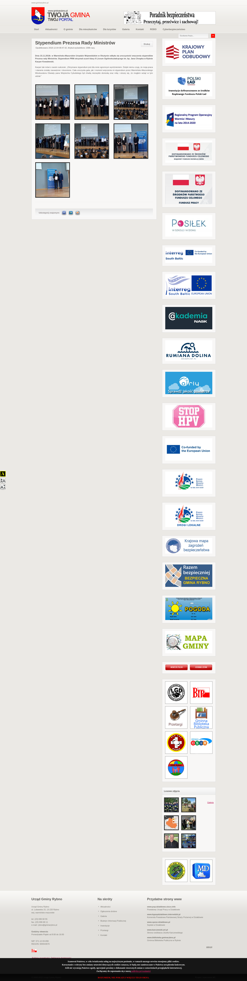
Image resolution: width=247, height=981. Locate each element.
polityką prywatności (141, 971)
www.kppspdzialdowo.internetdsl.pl (163, 914)
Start (36, 29)
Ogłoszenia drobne (109, 911)
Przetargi (104, 930)
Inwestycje (105, 926)
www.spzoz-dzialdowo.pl (158, 922)
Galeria (126, 29)
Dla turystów (109, 29)
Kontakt (140, 29)
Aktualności (51, 29)
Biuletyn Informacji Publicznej (113, 921)
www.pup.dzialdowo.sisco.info (161, 907)
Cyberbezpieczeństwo (174, 29)
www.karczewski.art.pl (157, 930)
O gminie (68, 29)
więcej (209, 947)
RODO (153, 29)
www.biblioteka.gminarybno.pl (161, 937)
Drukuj (147, 44)
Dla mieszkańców (88, 29)
